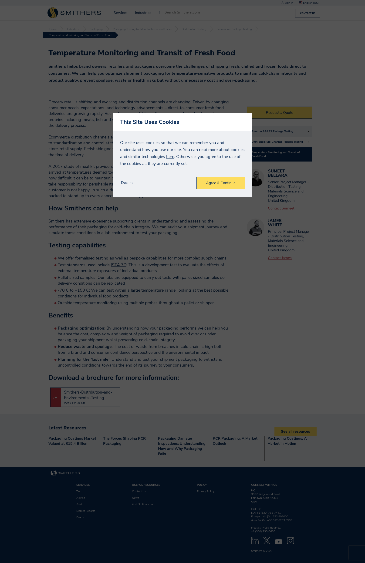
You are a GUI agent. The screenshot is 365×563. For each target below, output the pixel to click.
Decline (127, 182)
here (170, 156)
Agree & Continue (220, 182)
